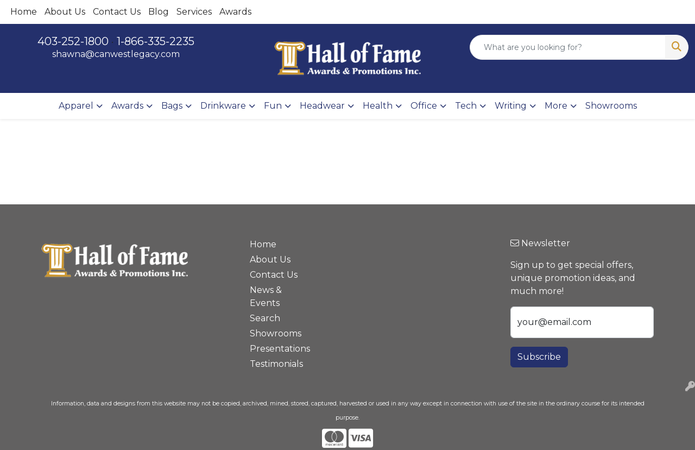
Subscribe (539, 357)
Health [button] (378, 106)
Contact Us (117, 12)
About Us (65, 12)
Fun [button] (273, 106)
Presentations (276, 348)
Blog (158, 12)
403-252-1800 (73, 41)
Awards (235, 12)
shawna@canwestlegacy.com (116, 54)
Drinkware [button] (223, 106)
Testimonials (276, 364)
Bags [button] (171, 106)
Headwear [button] (322, 106)
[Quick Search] (568, 47)
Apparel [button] (76, 106)
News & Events (266, 296)
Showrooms (611, 106)
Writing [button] (511, 106)
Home (23, 12)
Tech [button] (466, 106)
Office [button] (423, 106)
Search (265, 318)
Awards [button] (127, 106)
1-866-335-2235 (155, 41)
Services (194, 12)
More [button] (556, 106)
